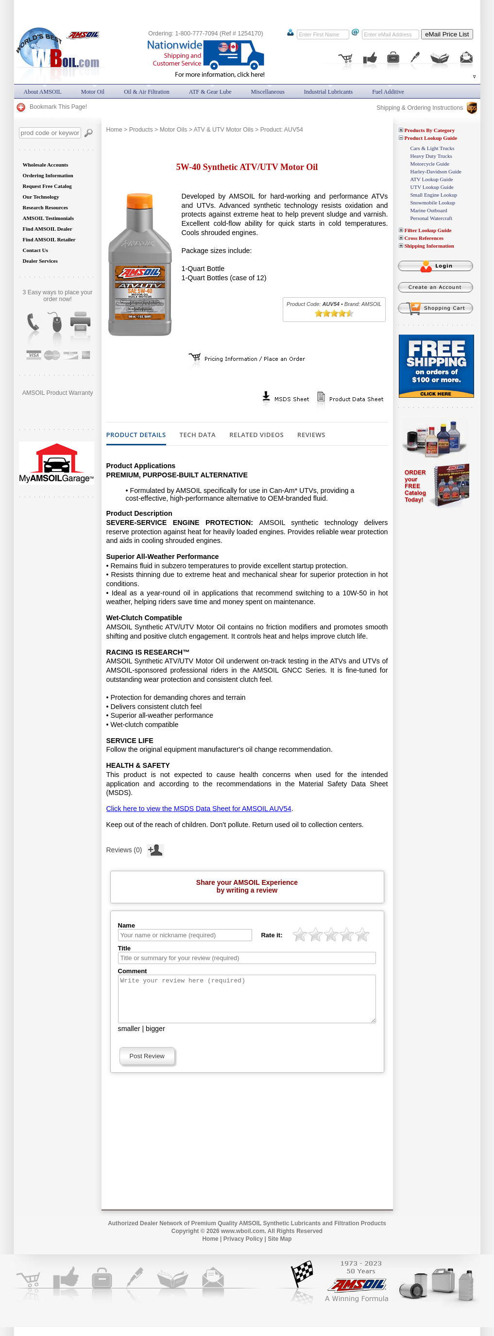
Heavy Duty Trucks (431, 156)
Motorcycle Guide (429, 164)
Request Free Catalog (47, 186)
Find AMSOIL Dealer (47, 229)
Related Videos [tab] (256, 435)
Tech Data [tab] (198, 435)
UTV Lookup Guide (432, 187)
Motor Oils (173, 129)
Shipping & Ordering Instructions (426, 107)
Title (124, 948)
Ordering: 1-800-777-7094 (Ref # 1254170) (205, 33)
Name (126, 925)
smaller (129, 1037)
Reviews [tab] (311, 435)
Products (141, 129)
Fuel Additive (388, 91)
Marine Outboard (428, 210)
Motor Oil (92, 91)
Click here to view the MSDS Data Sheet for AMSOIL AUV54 (198, 808)
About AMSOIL (43, 91)
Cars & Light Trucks (432, 148)
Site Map (279, 1247)
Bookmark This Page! (51, 106)
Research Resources (45, 207)
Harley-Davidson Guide (435, 171)
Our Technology (41, 197)
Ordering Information (48, 175)
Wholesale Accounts (45, 165)
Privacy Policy (243, 1247)
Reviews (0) (135, 849)
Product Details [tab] (136, 435)
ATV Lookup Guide (431, 179)
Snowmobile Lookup (433, 202)
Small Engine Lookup (434, 195)
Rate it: (271, 935)
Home (114, 129)
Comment (132, 971)
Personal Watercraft (431, 218)
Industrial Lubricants (328, 91)
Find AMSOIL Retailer (49, 239)
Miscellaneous (268, 91)
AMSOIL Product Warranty (57, 392)
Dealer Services (40, 261)
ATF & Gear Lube (210, 91)
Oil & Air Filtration (147, 91)
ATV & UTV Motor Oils (224, 129)
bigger (155, 1037)
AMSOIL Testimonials (48, 218)
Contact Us (35, 250)
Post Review (147, 1064)
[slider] (334, 313)
